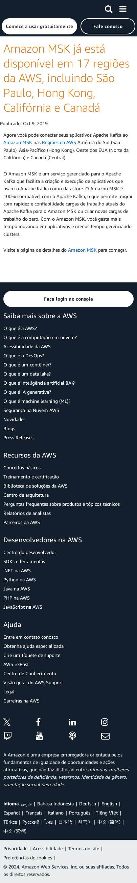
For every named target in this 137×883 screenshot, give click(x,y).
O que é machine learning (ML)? (36, 401)
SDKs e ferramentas (24, 561)
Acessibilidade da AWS (27, 346)
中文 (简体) (108, 822)
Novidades (14, 419)
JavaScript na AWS (22, 607)
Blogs (9, 428)
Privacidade (15, 848)
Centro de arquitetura (26, 495)
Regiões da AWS (59, 142)
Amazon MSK (17, 142)
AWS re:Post (16, 664)
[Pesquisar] (108, 8)
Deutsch (87, 803)
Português (79, 813)
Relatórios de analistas (27, 513)
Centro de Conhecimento (29, 673)
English (109, 803)
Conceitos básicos (22, 467)
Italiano (56, 813)
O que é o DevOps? (23, 355)
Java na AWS (16, 588)
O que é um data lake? (27, 374)
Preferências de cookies (27, 857)
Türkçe (10, 822)
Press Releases (18, 437)
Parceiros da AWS (21, 522)
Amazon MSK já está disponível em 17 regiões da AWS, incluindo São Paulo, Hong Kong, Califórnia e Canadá (66, 78)
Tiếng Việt (107, 813)
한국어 (85, 822)
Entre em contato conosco (30, 637)
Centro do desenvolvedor (29, 552)
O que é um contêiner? (27, 364)
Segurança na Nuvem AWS (31, 410)
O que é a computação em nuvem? (40, 337)
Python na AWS (19, 579)
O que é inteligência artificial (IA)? (39, 383)
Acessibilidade (48, 848)
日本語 (65, 822)
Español (11, 813)
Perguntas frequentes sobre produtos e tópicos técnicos (61, 504)
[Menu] (123, 8)
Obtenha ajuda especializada (33, 646)
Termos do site (83, 848)
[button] (39, 26)
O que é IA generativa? (27, 392)
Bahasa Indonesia (55, 803)
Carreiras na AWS (21, 700)
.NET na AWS (17, 570)
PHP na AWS (16, 598)
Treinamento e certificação (31, 476)
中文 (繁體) (14, 831)
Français (33, 813)
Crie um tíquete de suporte (31, 655)
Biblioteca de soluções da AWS (35, 486)
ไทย (49, 822)
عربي (26, 803)
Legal (9, 691)
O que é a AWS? (20, 328)
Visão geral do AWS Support (33, 682)
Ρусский (30, 822)
